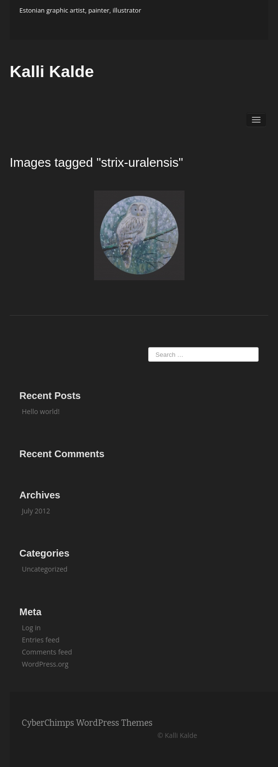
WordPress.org (45, 664)
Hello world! (41, 411)
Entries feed (41, 639)
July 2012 (36, 510)
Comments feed (47, 651)
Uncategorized (44, 569)
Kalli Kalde (52, 71)
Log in (31, 627)
